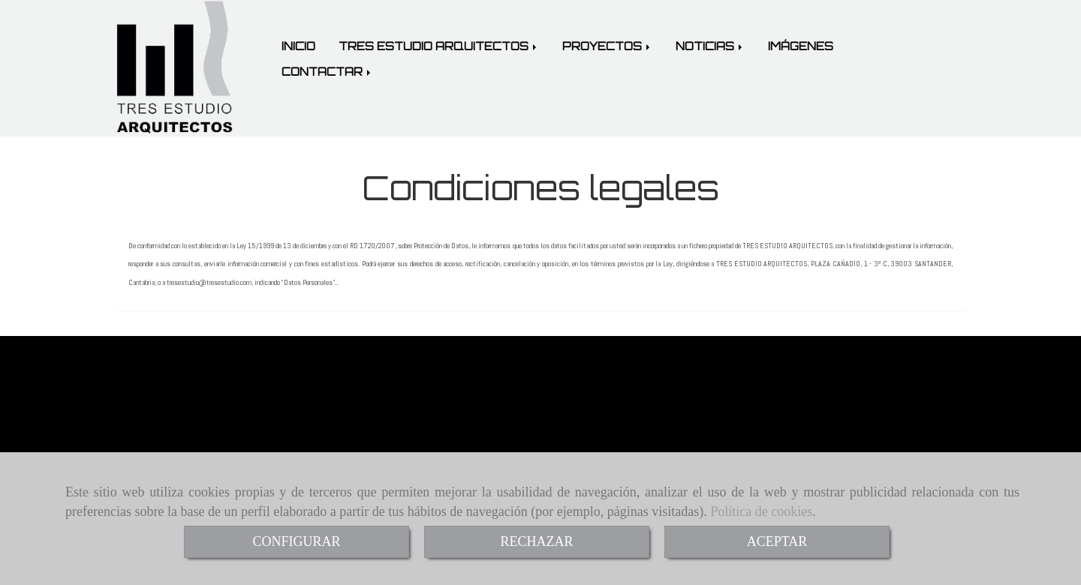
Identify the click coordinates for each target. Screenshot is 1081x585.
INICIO (298, 46)
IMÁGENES (800, 46)
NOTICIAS (710, 46)
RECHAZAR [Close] (536, 541)
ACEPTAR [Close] (777, 541)
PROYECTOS (607, 46)
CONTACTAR (327, 71)
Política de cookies (761, 511)
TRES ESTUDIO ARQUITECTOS (439, 46)
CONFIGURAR (296, 541)
